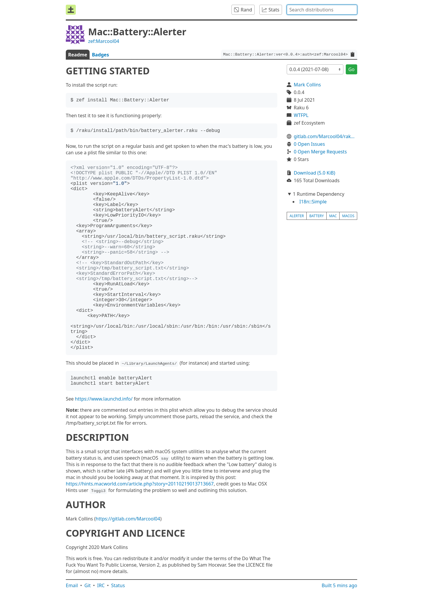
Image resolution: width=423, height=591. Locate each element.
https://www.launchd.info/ (103, 399)
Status (118, 585)
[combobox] (322, 10)
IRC (101, 585)
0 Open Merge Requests (320, 151)
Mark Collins (307, 84)
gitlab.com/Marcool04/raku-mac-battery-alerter (325, 136)
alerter (297, 215)
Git (87, 585)
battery (316, 215)
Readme (77, 54)
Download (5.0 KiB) (314, 173)
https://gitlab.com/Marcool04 (128, 518)
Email (72, 585)
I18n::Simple (313, 201)
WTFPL (301, 115)
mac (333, 215)
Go (351, 69)
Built (339, 585)
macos (348, 215)
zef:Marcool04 (103, 41)
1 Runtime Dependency (318, 194)
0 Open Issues (309, 144)
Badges (100, 54)
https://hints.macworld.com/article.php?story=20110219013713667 (140, 483)
